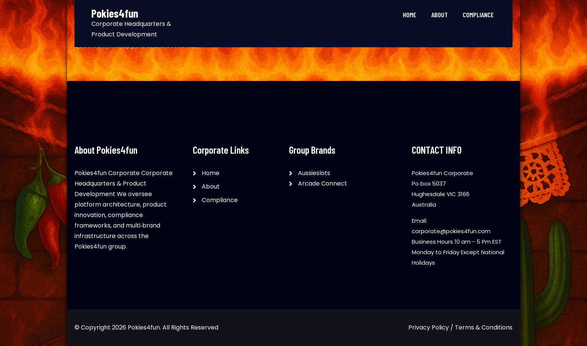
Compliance (478, 14)
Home (409, 14)
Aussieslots (314, 173)
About (439, 14)
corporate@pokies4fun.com (451, 231)
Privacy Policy (428, 327)
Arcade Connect (322, 183)
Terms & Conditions (484, 327)
